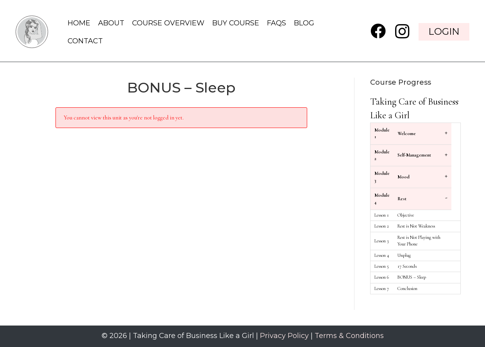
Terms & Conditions (349, 335)
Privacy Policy (284, 335)
